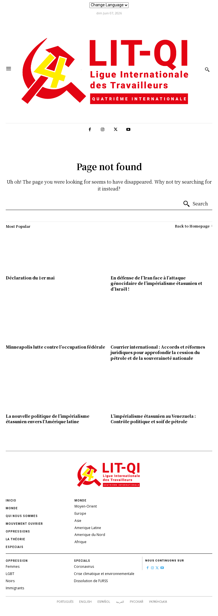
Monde (12, 508)
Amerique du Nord (89, 534)
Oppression (17, 560)
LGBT (10, 573)
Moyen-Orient (85, 506)
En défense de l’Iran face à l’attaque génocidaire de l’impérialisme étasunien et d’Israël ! (156, 283)
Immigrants (15, 588)
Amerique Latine (87, 527)
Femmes (12, 566)
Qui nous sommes (22, 516)
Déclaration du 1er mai (30, 278)
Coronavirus (84, 566)
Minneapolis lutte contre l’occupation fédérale (55, 347)
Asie (77, 520)
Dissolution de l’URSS (91, 580)
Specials (82, 560)
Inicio (11, 500)
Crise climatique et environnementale (104, 573)
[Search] (195, 204)
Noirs (10, 580)
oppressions (18, 531)
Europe (80, 513)
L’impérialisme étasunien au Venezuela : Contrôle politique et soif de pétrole (153, 419)
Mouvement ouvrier (24, 523)
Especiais (14, 547)
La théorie (15, 539)
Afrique (80, 541)
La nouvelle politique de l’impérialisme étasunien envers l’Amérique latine (47, 419)
